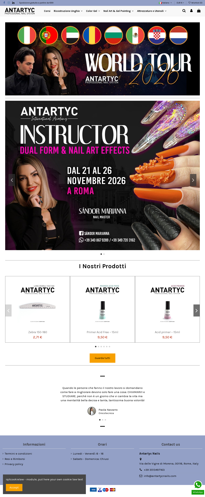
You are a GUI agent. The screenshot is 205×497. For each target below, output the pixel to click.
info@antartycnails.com (160, 476)
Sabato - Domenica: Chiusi (91, 459)
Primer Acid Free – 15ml (102, 332)
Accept (14, 487)
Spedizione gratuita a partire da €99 (36, 3)
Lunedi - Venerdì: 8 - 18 (88, 453)
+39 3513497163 (154, 469)
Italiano (165, 3)
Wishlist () (195, 3)
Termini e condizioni (18, 453)
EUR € (180, 3)
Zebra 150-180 (37, 332)
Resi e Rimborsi (15, 459)
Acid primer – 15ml (167, 332)
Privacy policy (14, 464)
